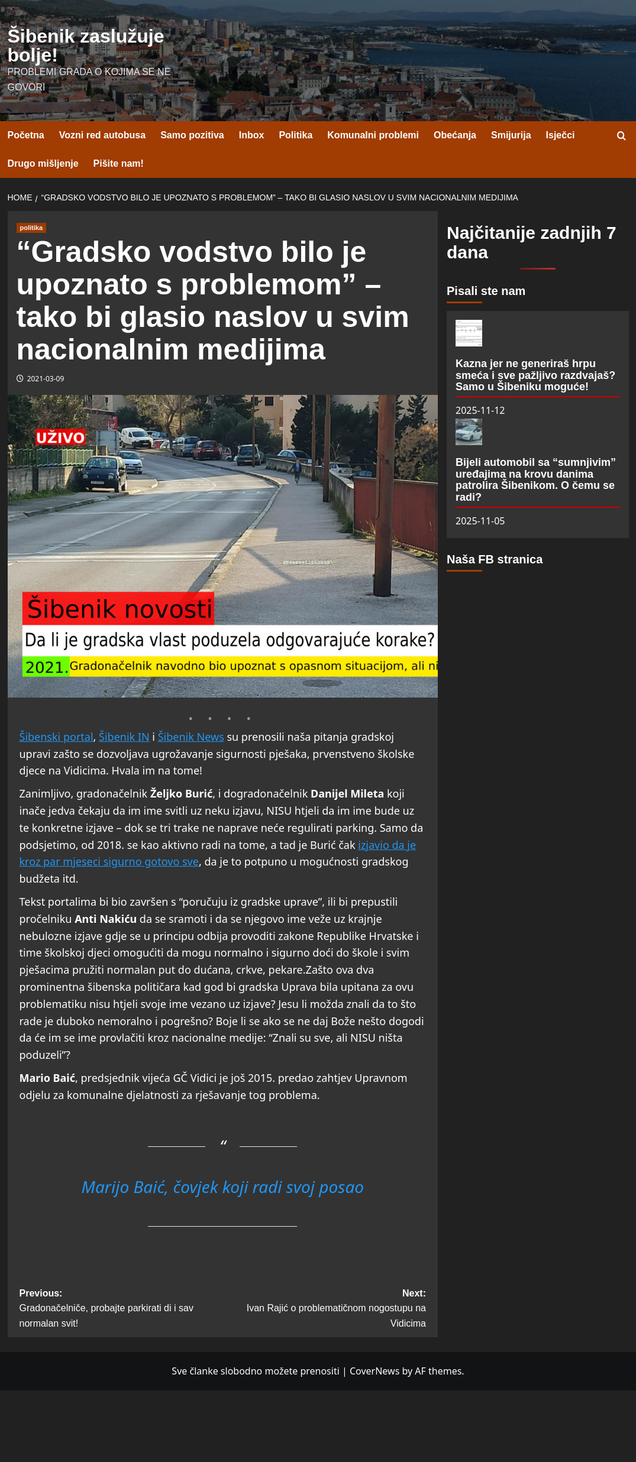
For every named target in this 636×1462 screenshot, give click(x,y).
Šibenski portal (56, 737)
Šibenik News (191, 737)
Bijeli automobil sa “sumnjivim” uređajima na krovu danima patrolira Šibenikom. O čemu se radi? (536, 479)
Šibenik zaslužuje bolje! (86, 45)
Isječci (560, 135)
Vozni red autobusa (102, 135)
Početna (26, 135)
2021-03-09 (45, 379)
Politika (295, 135)
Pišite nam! (118, 163)
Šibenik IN (124, 737)
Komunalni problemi (373, 135)
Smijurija (511, 135)
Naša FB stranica (495, 559)
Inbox (251, 135)
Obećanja (455, 135)
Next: (324, 1309)
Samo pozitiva (192, 135)
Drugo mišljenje (43, 163)
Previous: (121, 1309)
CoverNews (374, 1370)
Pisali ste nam (486, 290)
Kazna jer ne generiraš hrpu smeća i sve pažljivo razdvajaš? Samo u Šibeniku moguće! (535, 375)
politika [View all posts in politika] (31, 227)
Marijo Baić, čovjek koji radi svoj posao (222, 1186)
